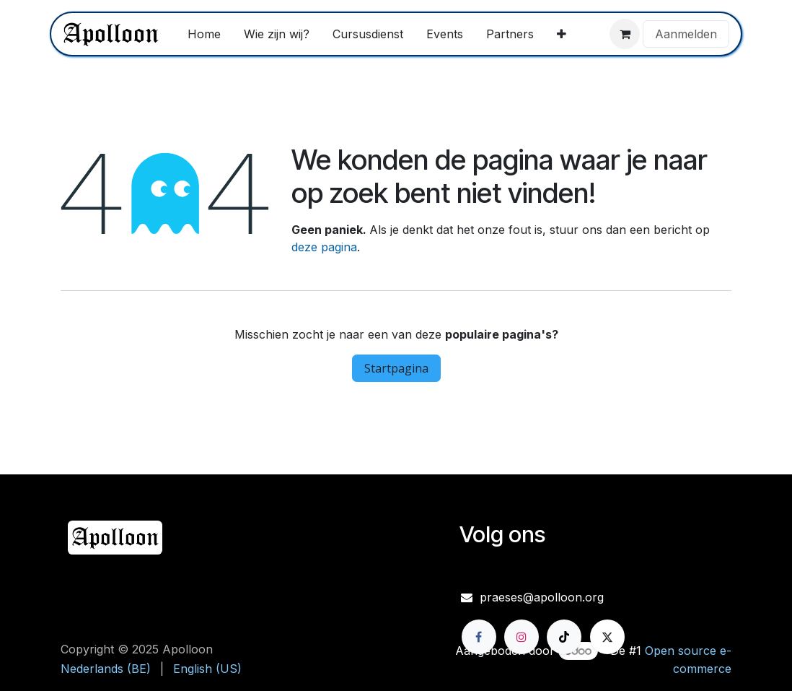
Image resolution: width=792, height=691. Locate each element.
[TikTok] (564, 637)
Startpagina (396, 368)
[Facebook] (479, 637)
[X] (607, 637)
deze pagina (324, 247)
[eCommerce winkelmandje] (625, 34)
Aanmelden (686, 34)
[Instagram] (521, 637)
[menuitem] (204, 33)
